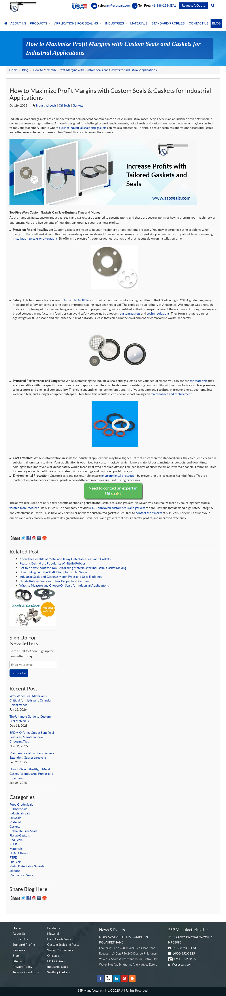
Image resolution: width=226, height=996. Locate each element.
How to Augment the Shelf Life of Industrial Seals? (53, 572)
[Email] (94, 5)
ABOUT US (18, 23)
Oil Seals (64, 105)
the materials (198, 381)
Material (15, 822)
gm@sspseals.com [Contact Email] (118, 5)
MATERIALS (138, 23)
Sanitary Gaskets (58, 972)
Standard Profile (24, 944)
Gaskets (78, 105)
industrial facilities (77, 300)
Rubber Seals (18, 809)
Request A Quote (193, 5)
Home (13, 70)
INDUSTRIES (115, 23)
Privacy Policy (22, 966)
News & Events (112, 929)
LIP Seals (15, 862)
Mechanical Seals (21, 875)
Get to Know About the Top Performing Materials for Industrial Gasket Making (72, 568)
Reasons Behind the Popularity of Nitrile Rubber (52, 563)
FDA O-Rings (18, 853)
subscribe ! (19, 673)
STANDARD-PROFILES (168, 23)
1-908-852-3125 (183, 953)
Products (53, 928)
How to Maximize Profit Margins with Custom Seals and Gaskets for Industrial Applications (95, 70)
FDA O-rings (56, 961)
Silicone (14, 870)
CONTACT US (199, 23)
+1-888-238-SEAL (184, 948)
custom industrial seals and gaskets (82, 127)
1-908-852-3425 (184, 959)
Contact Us (20, 939)
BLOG (216, 23)
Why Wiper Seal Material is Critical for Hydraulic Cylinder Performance (30, 700)
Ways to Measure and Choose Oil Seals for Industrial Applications (64, 585)
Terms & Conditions (26, 972)
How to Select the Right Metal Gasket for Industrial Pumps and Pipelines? (31, 773)
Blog (25, 70)
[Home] (6, 23)
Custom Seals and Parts (63, 944)
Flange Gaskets (19, 835)
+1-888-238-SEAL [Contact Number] (163, 5)
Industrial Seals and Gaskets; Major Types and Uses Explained (60, 576)
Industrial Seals (57, 966)
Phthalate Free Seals (23, 831)
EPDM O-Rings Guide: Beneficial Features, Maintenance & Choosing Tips (31, 737)
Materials (16, 848)
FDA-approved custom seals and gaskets (117, 508)
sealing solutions (158, 313)
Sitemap (18, 961)
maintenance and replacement (171, 394)
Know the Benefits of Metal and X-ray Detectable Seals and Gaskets (65, 559)
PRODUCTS (40, 23)
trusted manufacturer (24, 508)
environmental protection (118, 475)
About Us (19, 933)
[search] (213, 5)
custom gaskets (130, 313)
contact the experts (149, 513)
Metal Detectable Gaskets (26, 866)
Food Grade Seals (21, 804)
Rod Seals (16, 840)
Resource (19, 950)
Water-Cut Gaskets (60, 950)
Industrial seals (46, 105)
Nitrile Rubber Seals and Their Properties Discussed (54, 581)
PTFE (13, 857)
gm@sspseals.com (180, 964)
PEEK (13, 844)
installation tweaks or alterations (35, 238)
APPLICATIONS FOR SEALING (77, 23)
